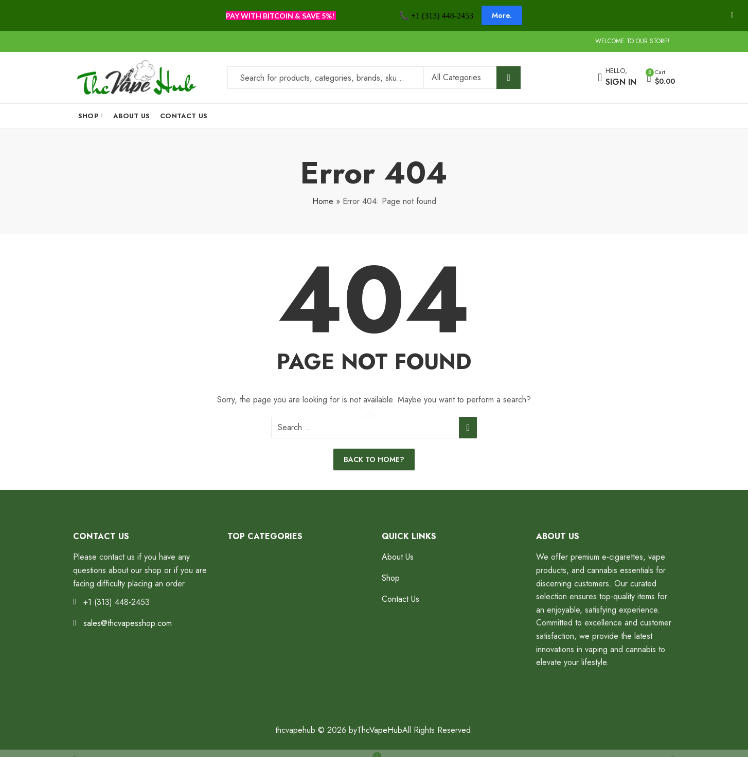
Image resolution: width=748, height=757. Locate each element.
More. (502, 15)
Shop (391, 578)
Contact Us (400, 599)
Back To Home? (374, 459)
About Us (398, 557)
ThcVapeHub (379, 730)
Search (508, 77)
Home (322, 201)
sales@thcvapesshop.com (127, 623)
